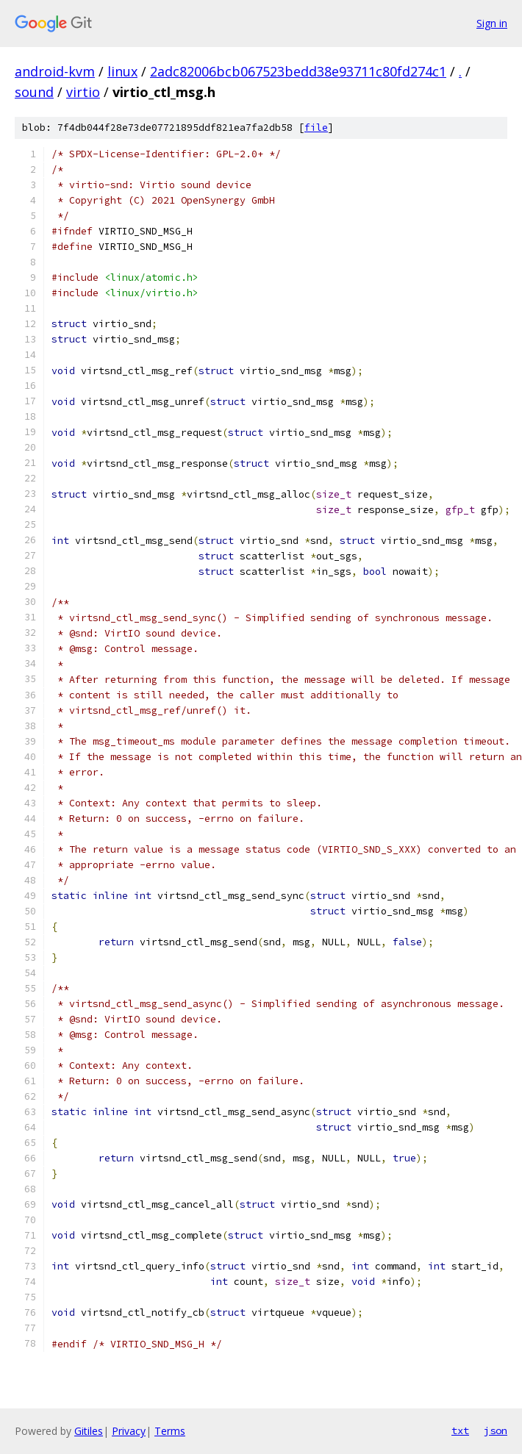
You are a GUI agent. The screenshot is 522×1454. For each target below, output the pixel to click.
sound (34, 92)
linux (122, 71)
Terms (169, 1431)
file (316, 127)
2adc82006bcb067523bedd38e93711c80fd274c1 (298, 71)
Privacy (129, 1431)
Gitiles (88, 1431)
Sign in (491, 23)
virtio (83, 92)
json (495, 1430)
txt (460, 1430)
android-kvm (55, 71)
